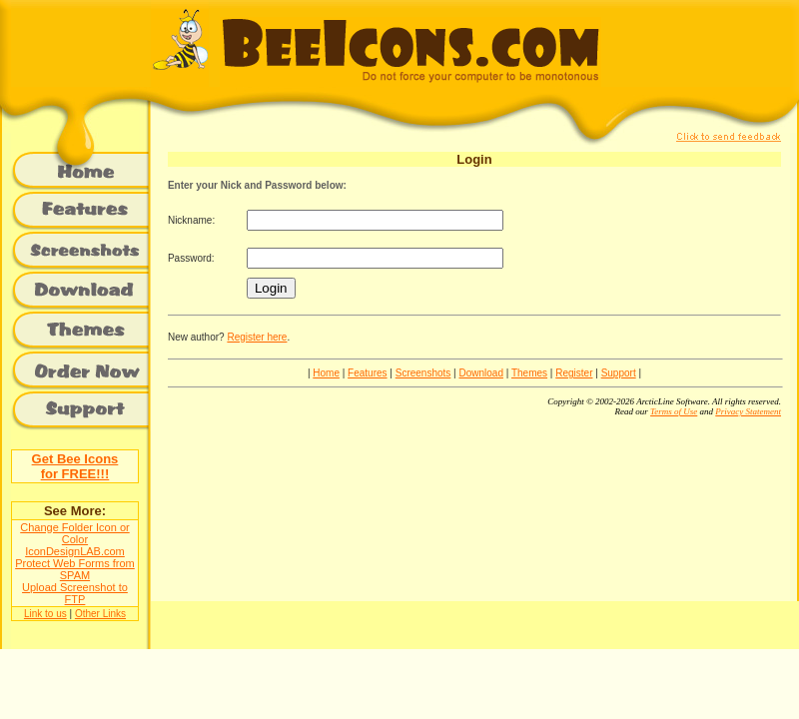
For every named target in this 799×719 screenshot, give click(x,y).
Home (326, 372)
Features (367, 372)
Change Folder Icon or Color (74, 533)
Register (573, 372)
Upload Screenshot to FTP (75, 593)
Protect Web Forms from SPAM (75, 569)
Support (618, 372)
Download (480, 372)
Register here (257, 337)
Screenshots (423, 372)
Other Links (100, 613)
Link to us (45, 613)
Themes (529, 372)
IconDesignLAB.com (75, 551)
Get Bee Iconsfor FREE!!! (75, 466)
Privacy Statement (748, 411)
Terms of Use (673, 411)
